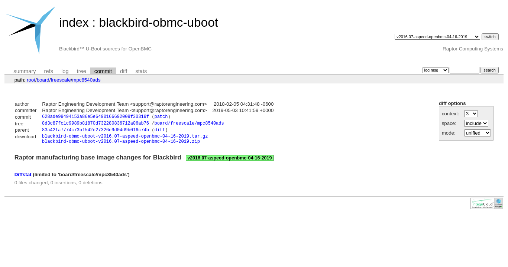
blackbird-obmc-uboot (158, 22)
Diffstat (23, 178)
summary (24, 71)
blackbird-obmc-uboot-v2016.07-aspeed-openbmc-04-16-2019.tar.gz (125, 139)
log (65, 71)
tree (81, 71)
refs (48, 71)
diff (123, 71)
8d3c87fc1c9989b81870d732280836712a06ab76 (95, 124)
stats (141, 71)
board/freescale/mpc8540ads (189, 124)
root (31, 80)
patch (161, 117)
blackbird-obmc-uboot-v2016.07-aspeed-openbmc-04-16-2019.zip (121, 145)
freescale (61, 80)
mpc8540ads (86, 80)
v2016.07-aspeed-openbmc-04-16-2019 (229, 162)
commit (103, 71)
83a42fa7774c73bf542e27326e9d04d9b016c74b (95, 132)
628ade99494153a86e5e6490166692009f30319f (95, 117)
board (43, 80)
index (74, 22)
